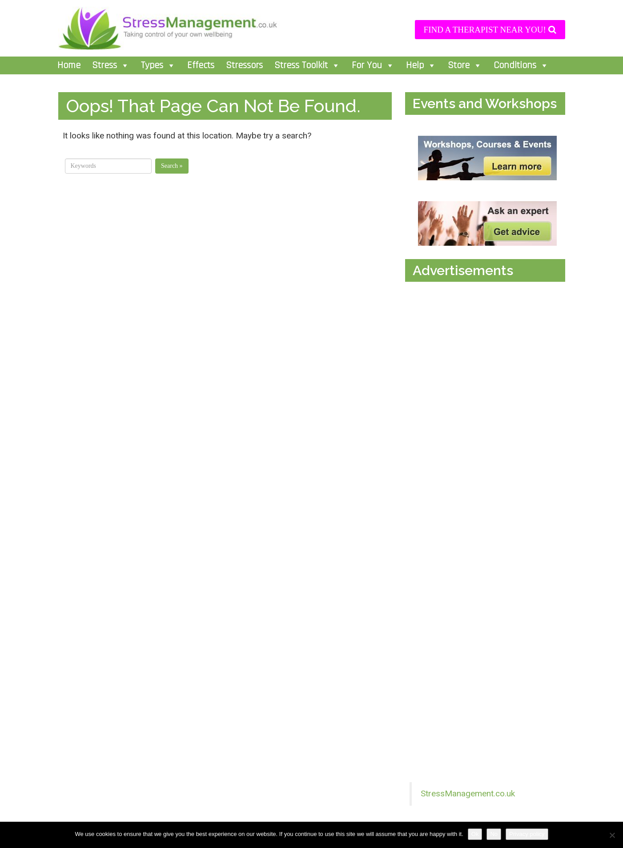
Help (421, 65)
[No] (611, 835)
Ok (475, 834)
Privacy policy (526, 834)
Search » (172, 165)
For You (373, 65)
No (494, 834)
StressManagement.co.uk (468, 793)
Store (465, 65)
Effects (200, 65)
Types (158, 65)
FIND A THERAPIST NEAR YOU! (490, 29)
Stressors (244, 65)
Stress (110, 65)
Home (68, 65)
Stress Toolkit (307, 65)
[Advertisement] (487, 377)
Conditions (521, 65)
